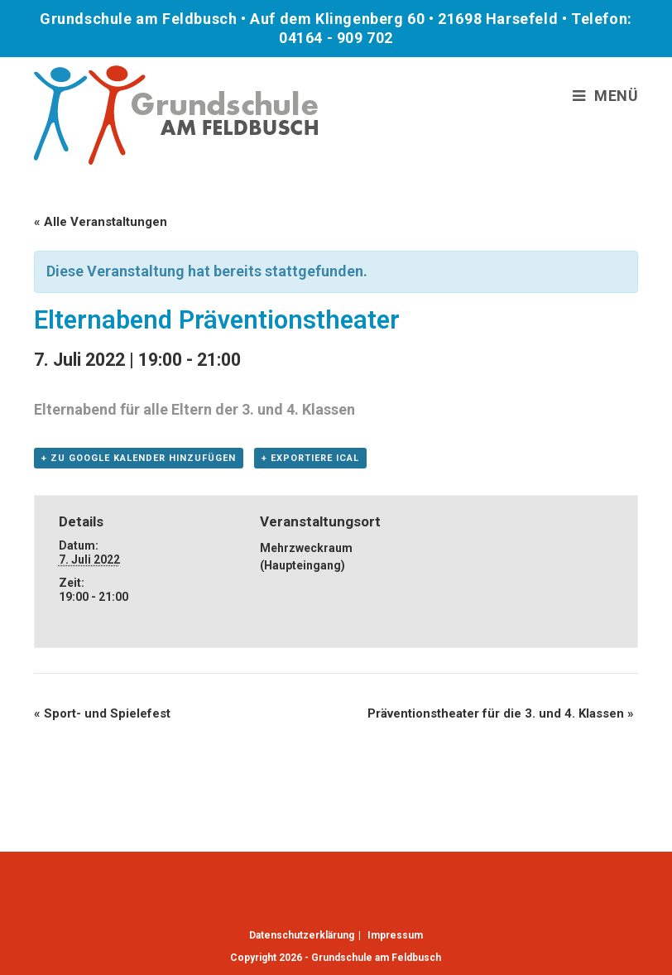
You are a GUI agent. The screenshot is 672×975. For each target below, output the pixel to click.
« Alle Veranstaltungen (100, 221)
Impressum (395, 935)
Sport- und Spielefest (102, 713)
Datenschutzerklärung (301, 935)
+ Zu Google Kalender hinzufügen (138, 458)
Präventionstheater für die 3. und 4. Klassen (500, 713)
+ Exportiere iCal (310, 458)
